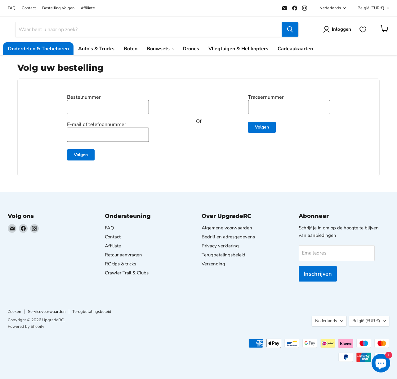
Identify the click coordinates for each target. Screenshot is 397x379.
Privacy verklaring (220, 246)
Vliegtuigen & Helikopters (238, 49)
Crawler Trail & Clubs (127, 273)
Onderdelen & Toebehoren (38, 49)
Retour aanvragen (123, 255)
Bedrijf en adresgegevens (228, 237)
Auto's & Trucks (96, 49)
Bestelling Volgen (58, 8)
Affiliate (88, 8)
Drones (191, 49)
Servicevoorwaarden (46, 312)
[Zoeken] (149, 30)
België (371, 8)
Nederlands (330, 8)
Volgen (81, 155)
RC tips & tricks (120, 264)
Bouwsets (160, 49)
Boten (130, 49)
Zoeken (14, 312)
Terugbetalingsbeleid (223, 255)
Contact (29, 8)
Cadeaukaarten (295, 49)
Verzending (213, 264)
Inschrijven (318, 274)
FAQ (12, 8)
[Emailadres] (337, 253)
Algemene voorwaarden (227, 228)
